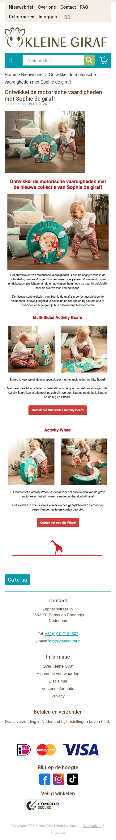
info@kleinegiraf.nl (64, 641)
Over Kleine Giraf (58, 666)
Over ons (47, 7)
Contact (68, 7)
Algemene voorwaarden (58, 673)
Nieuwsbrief (21, 7)
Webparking (92, 826)
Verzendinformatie (58, 688)
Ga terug (17, 580)
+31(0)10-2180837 (61, 633)
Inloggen (48, 16)
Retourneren (21, 16)
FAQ (84, 7)
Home (10, 74)
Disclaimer (58, 681)
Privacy (58, 696)
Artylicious (58, 833)
